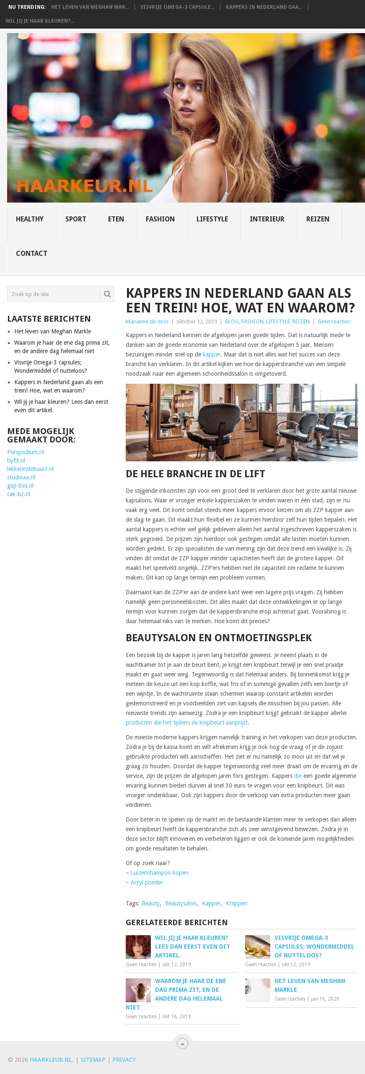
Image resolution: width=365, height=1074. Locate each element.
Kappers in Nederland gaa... (264, 7)
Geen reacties (334, 321)
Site (86, 1059)
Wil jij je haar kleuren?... (39, 21)
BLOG (232, 321)
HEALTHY (30, 219)
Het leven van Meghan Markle (52, 331)
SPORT (75, 219)
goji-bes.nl (20, 485)
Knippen (236, 903)
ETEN (116, 219)
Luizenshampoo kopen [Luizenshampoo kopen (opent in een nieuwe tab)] (160, 872)
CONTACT (31, 253)
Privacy (124, 1059)
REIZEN (317, 219)
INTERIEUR (267, 219)
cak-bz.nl (18, 494)
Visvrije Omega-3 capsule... (177, 7)
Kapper (211, 903)
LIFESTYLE (212, 219)
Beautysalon (181, 903)
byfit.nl (16, 460)
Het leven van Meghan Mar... (90, 7)
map (99, 1059)
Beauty (151, 903)
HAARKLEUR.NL (51, 1059)
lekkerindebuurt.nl (30, 468)
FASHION (160, 219)
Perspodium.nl (25, 452)
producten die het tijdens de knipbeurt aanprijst (187, 722)
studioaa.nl (21, 477)
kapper (211, 354)
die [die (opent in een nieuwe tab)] (298, 775)
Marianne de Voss (147, 321)
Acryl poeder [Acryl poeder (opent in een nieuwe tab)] (147, 882)
